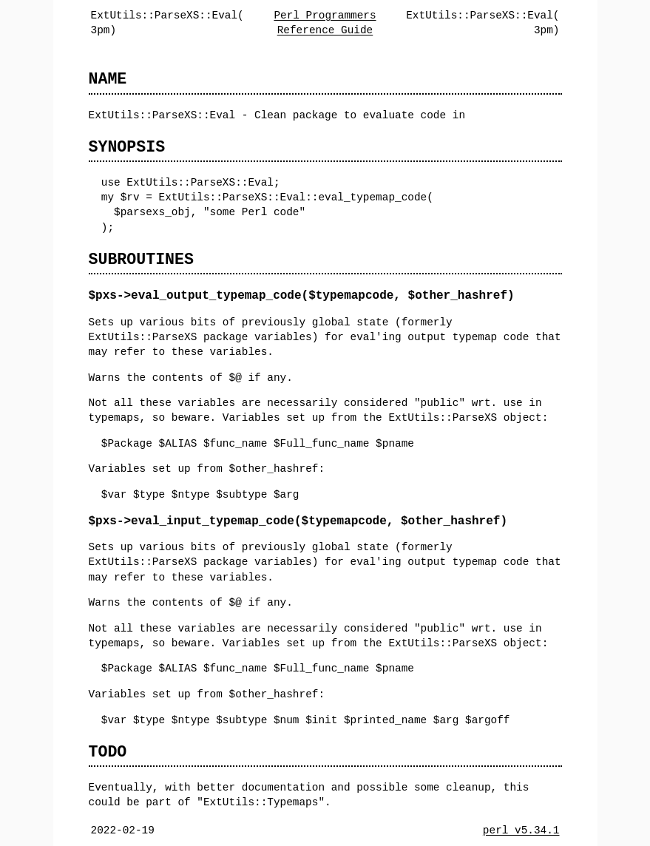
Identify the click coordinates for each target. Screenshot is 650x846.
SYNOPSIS (127, 147)
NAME (108, 78)
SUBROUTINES (141, 259)
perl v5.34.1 (521, 830)
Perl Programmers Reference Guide (325, 22)
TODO (108, 751)
